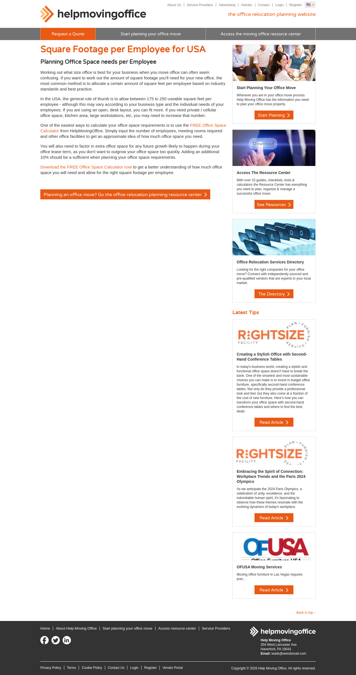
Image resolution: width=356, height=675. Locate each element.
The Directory (274, 294)
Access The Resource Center (264, 172)
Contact (264, 5)
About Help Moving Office (76, 628)
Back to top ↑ (306, 613)
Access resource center (177, 628)
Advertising (227, 5)
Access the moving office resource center (261, 33)
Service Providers (200, 5)
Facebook (44, 640)
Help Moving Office (93, 14)
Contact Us (116, 668)
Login (279, 5)
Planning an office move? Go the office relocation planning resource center (125, 194)
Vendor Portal (172, 668)
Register (295, 5)
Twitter (55, 640)
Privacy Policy (50, 668)
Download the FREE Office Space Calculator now (86, 167)
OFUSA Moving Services (259, 567)
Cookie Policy (92, 668)
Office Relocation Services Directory (270, 262)
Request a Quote (68, 33)
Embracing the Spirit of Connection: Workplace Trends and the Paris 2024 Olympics (271, 476)
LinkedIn (67, 640)
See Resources (274, 204)
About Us (174, 5)
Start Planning (274, 115)
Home (45, 628)
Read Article (273, 422)
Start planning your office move (151, 33)
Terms (71, 668)
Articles (246, 5)
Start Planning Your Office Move (266, 87)
